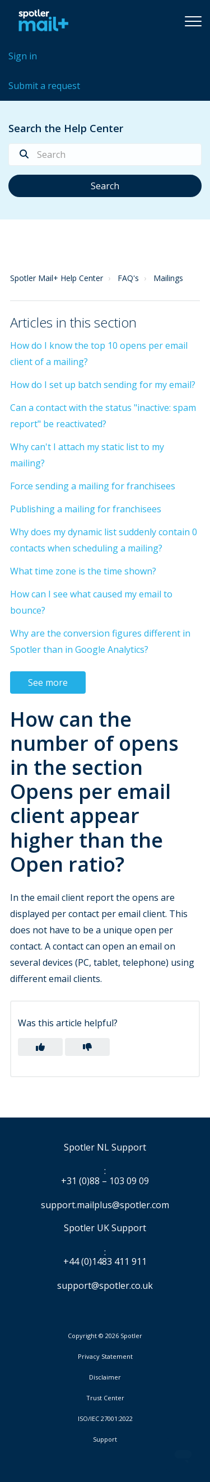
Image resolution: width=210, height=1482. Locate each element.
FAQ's (128, 278)
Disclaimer (105, 1377)
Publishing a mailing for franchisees (85, 509)
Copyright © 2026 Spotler (105, 1336)
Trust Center (105, 1398)
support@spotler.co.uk (105, 1285)
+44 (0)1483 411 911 (105, 1262)
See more (48, 682)
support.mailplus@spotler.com (105, 1205)
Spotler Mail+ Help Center (56, 278)
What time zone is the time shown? (83, 571)
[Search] (105, 154)
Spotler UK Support (105, 1228)
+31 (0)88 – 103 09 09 (105, 1181)
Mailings (168, 278)
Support (105, 1439)
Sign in (22, 56)
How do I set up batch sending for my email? (102, 384)
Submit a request (44, 86)
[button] (193, 20)
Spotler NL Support (105, 1148)
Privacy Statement (105, 1356)
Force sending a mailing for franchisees (92, 486)
